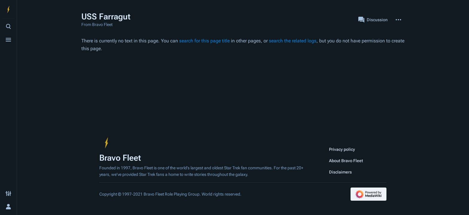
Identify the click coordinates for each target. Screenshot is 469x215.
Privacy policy (342, 149)
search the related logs (292, 41)
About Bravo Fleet (346, 160)
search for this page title (204, 41)
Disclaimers (340, 172)
